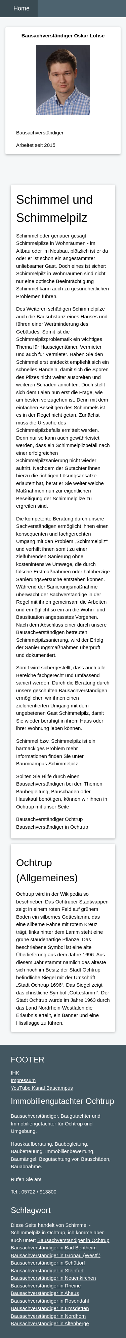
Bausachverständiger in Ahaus (45, 1293)
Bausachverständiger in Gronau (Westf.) (55, 1255)
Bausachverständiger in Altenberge (50, 1323)
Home (21, 8)
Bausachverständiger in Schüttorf (48, 1263)
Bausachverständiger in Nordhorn (48, 1316)
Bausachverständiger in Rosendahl (50, 1301)
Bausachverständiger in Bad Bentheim (53, 1247)
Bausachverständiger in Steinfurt (47, 1270)
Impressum (23, 1080)
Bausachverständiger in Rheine (46, 1285)
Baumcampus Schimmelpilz (47, 763)
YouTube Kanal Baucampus (42, 1088)
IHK (15, 1073)
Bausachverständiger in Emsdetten (50, 1308)
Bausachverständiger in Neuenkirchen (53, 1278)
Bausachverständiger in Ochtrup (52, 827)
